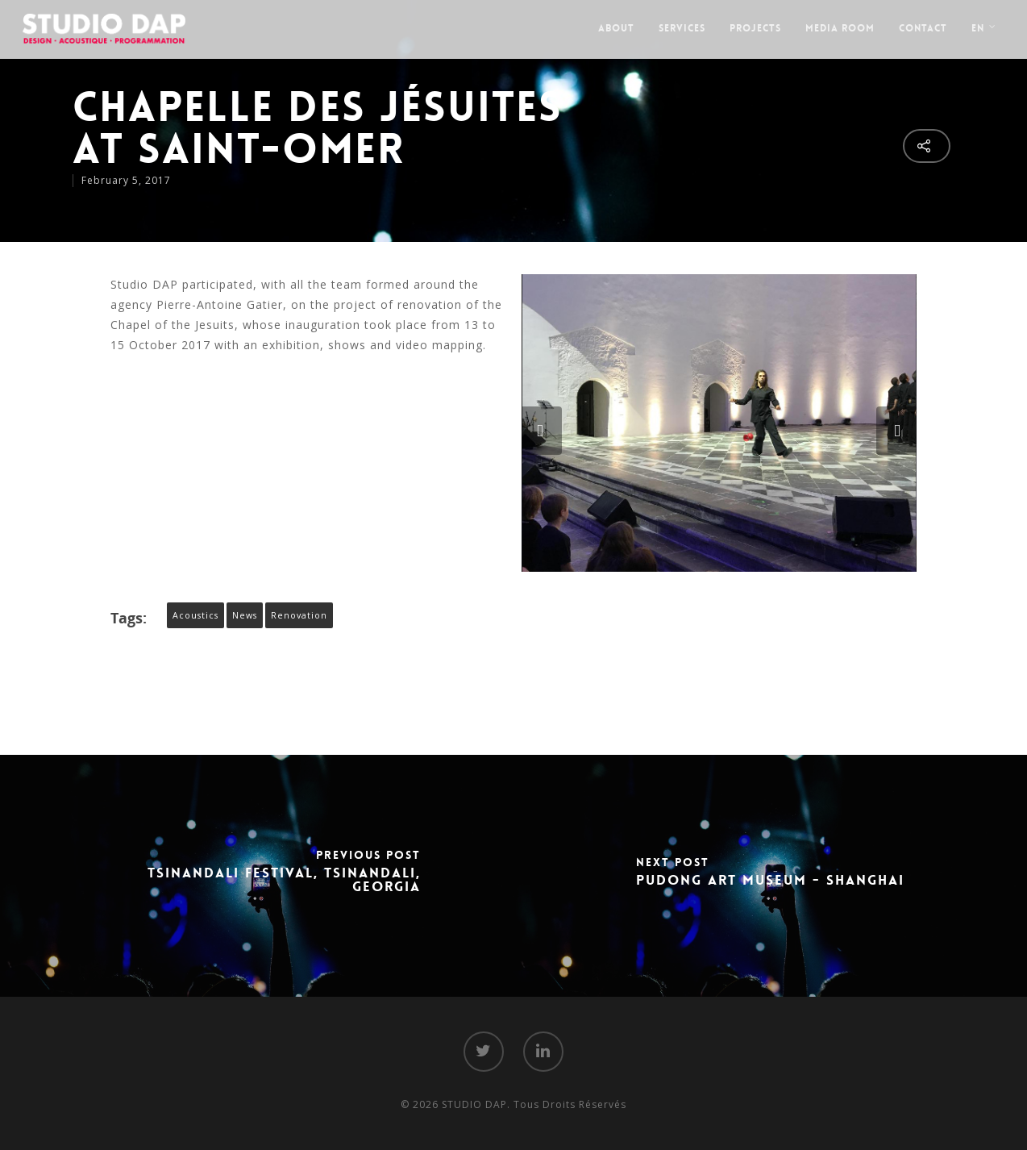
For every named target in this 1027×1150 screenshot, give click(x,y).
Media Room (840, 28)
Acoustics (195, 615)
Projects (755, 28)
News (244, 615)
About (616, 28)
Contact (923, 28)
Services (682, 28)
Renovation (299, 615)
